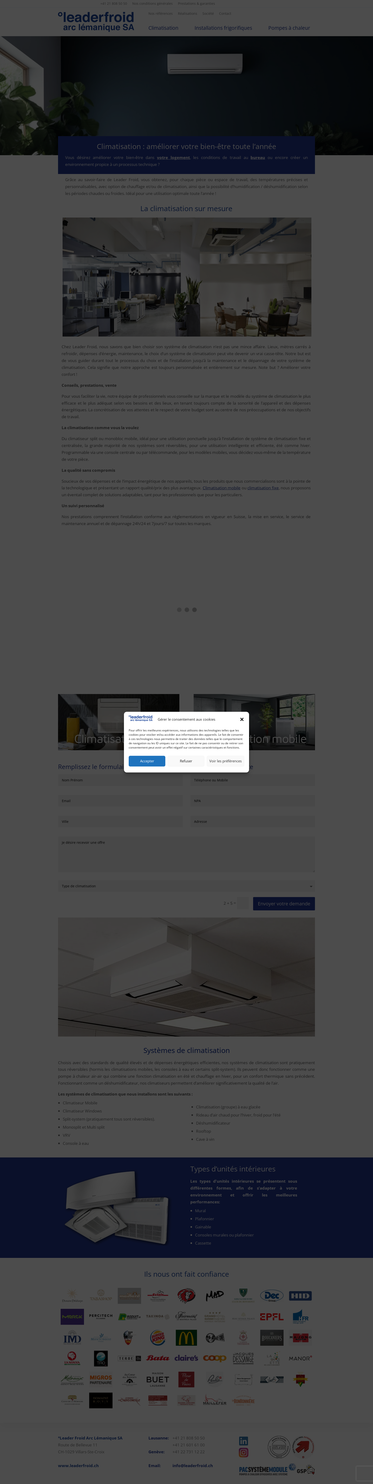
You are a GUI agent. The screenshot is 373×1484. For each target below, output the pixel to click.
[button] (242, 719)
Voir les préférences (225, 761)
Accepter (147, 761)
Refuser (186, 761)
